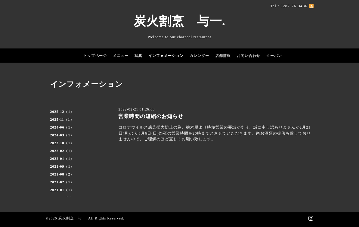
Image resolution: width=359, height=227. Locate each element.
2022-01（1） (62, 159)
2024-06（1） (62, 127)
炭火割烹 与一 (72, 218)
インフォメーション (166, 56)
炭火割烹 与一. (179, 21)
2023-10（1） (62, 143)
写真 (138, 56)
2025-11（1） (62, 119)
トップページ (95, 56)
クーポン (274, 56)
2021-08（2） (62, 174)
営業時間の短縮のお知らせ (150, 116)
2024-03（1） (62, 135)
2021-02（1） (62, 182)
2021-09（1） (62, 166)
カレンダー (199, 56)
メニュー (120, 56)
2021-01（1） (62, 190)
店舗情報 (223, 56)
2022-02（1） (62, 151)
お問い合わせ (248, 56)
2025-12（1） (62, 112)
